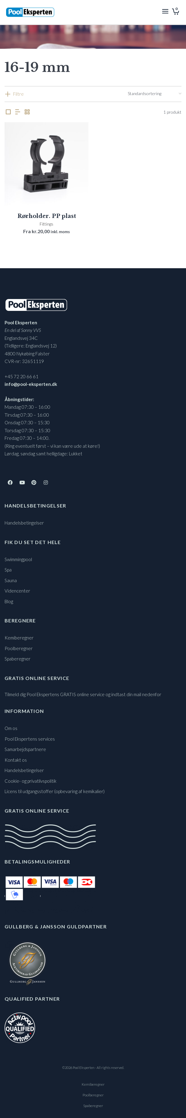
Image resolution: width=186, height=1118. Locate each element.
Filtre (18, 94)
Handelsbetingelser (24, 522)
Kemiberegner (19, 637)
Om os (11, 728)
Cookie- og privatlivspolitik (30, 781)
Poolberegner (19, 648)
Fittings (46, 223)
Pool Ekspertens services (30, 739)
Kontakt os (16, 760)
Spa (8, 569)
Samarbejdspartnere (25, 749)
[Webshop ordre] (154, 94)
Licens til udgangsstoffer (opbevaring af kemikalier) (55, 791)
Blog (9, 601)
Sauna (11, 580)
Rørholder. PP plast (46, 216)
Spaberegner (17, 658)
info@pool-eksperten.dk (31, 384)
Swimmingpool (18, 559)
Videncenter (17, 590)
